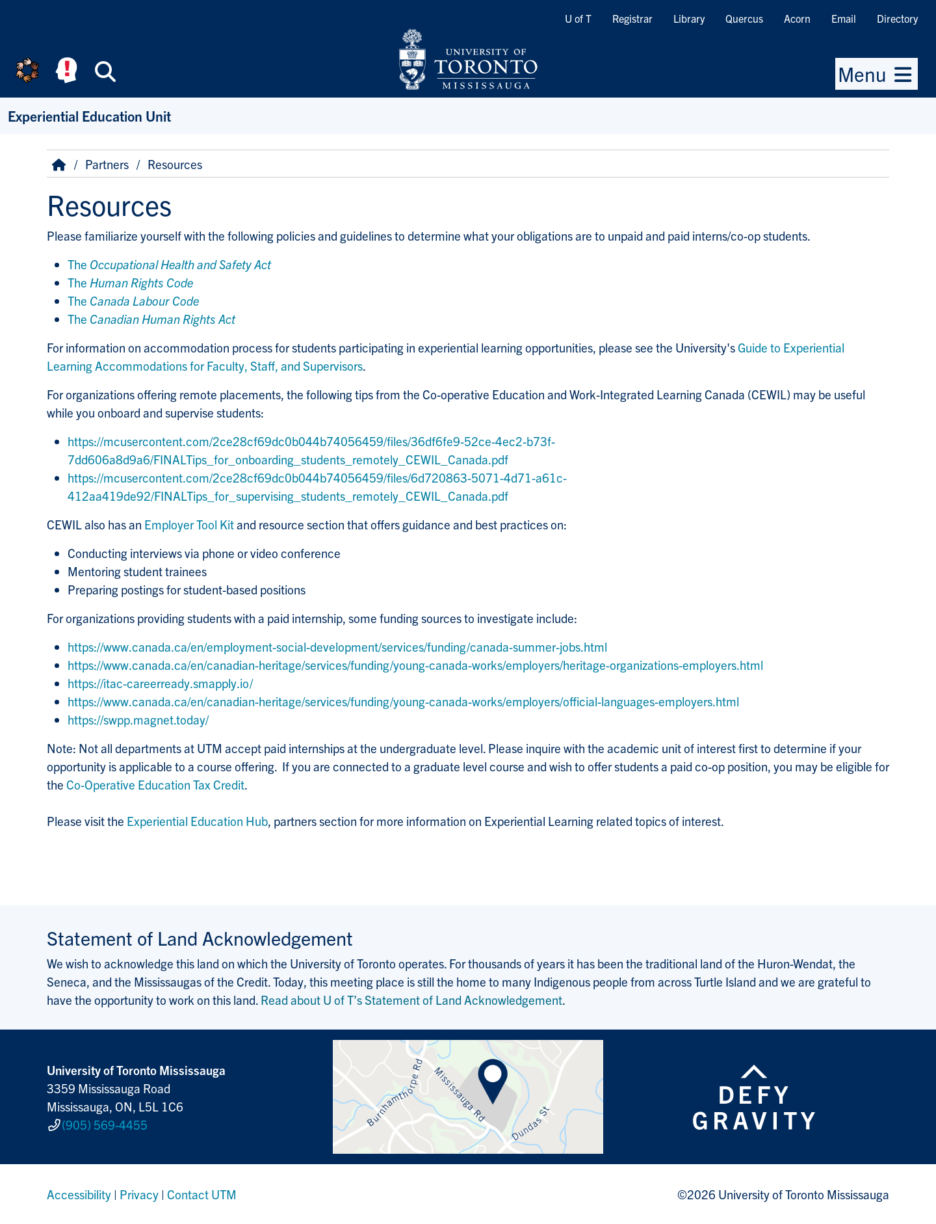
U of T (578, 18)
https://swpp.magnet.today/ (138, 719)
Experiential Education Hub (197, 821)
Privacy (139, 1194)
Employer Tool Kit (189, 524)
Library (689, 18)
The (169, 264)
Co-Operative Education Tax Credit (155, 784)
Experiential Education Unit (89, 115)
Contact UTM (202, 1194)
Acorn (797, 18)
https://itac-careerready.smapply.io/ (160, 683)
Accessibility (79, 1194)
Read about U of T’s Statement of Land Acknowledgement (411, 999)
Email (843, 18)
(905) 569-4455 (105, 1124)
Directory (897, 18)
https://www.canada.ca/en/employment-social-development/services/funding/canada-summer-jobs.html (337, 646)
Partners (107, 164)
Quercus (744, 18)
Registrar (632, 18)
